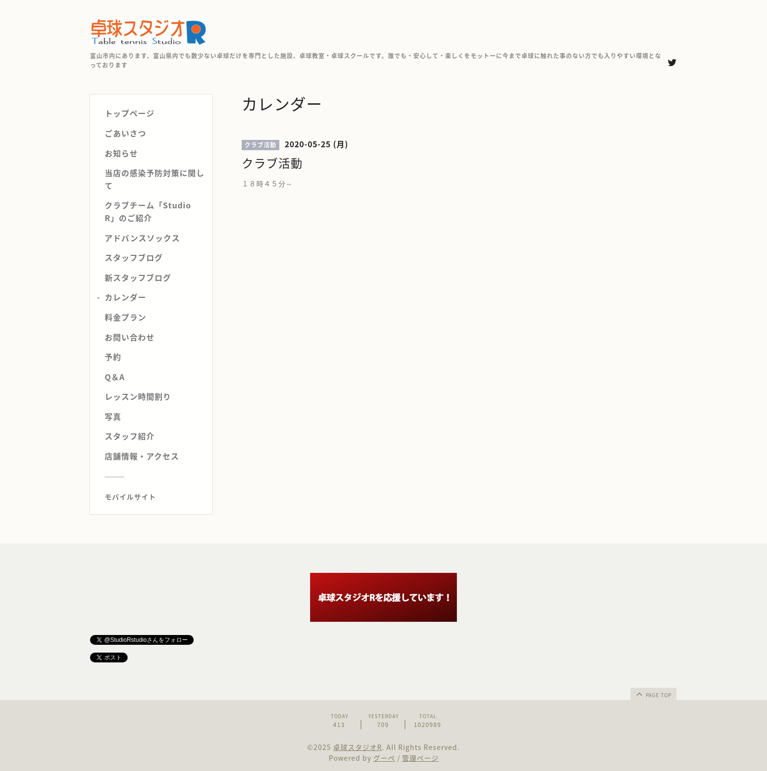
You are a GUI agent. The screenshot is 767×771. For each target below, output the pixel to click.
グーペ (384, 758)
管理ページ (420, 758)
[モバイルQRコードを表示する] (155, 496)
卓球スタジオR (357, 747)
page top (653, 694)
